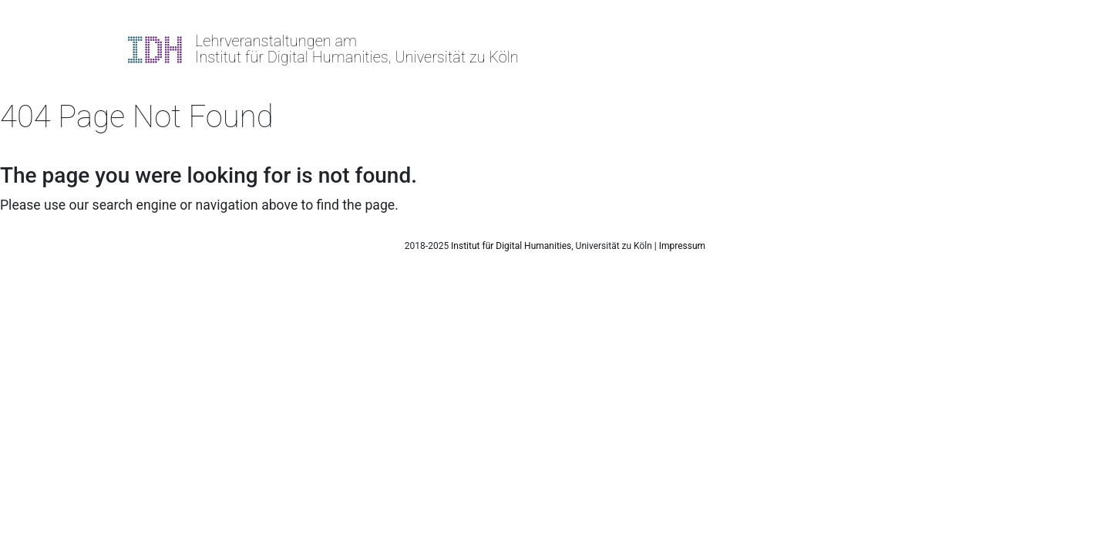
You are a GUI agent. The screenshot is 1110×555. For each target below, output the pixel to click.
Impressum (682, 245)
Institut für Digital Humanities (511, 245)
